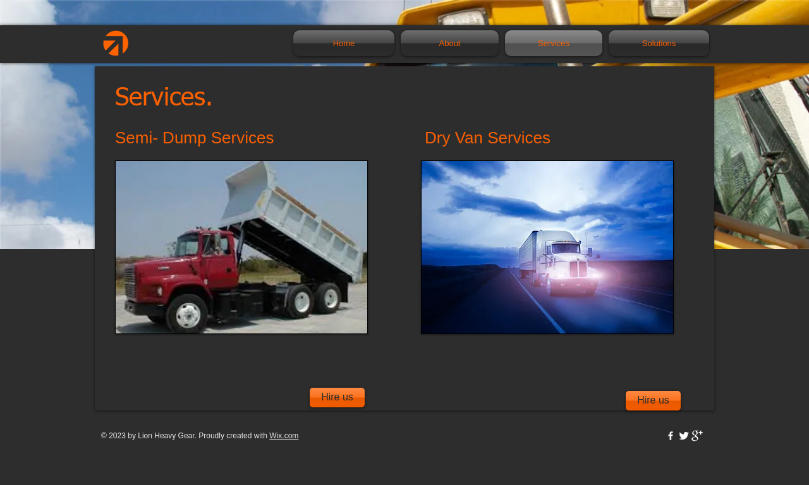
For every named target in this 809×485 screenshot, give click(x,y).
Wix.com (283, 435)
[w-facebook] (670, 435)
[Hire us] (653, 400)
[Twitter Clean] (684, 435)
